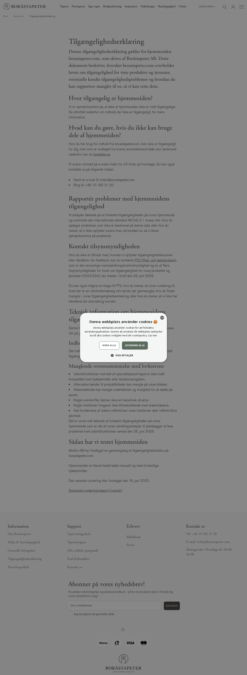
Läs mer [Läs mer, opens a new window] (152, 335)
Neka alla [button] (109, 345)
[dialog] (123, 337)
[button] (123, 355)
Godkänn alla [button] (135, 345)
